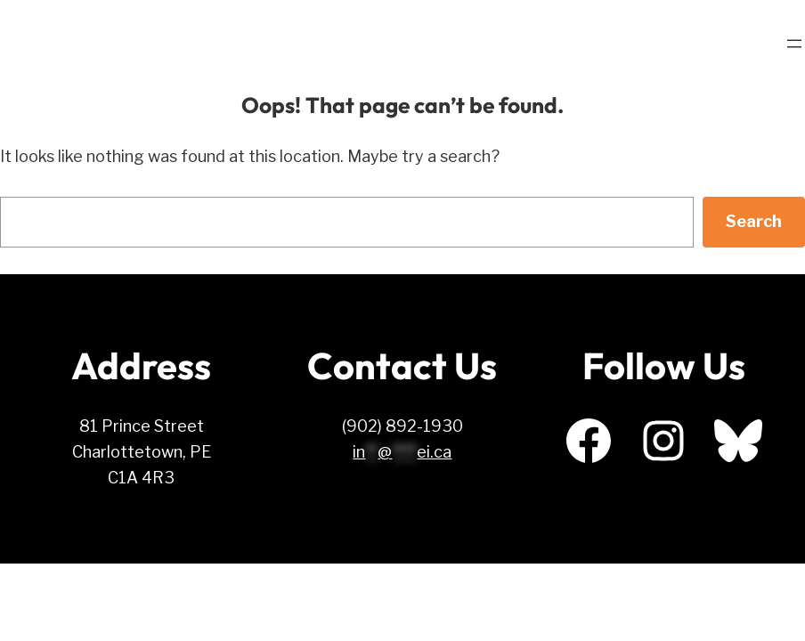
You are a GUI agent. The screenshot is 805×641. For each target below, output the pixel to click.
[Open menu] (794, 43)
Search (754, 221)
